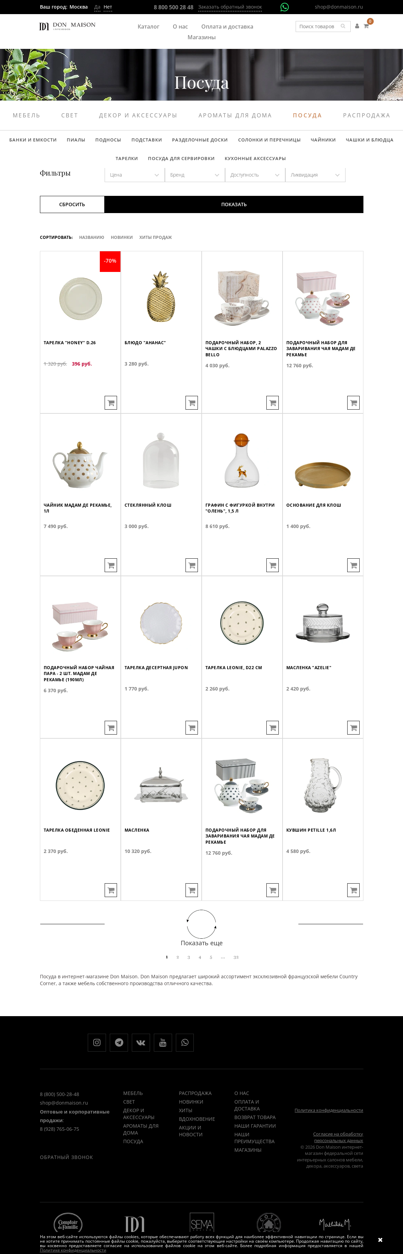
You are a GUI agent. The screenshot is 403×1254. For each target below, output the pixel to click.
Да (97, 6)
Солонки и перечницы (250, 142)
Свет (69, 115)
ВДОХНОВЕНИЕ (197, 1131)
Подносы (99, 142)
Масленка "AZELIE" (310, 698)
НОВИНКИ (191, 1114)
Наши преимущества (254, 1150)
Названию (91, 246)
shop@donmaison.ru (339, 6)
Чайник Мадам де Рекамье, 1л (80, 539)
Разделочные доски (184, 142)
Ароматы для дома (235, 115)
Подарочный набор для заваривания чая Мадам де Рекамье (320, 379)
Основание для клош (315, 536)
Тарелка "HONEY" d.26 (71, 373)
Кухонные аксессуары (237, 165)
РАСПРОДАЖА (195, 1105)
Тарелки (386, 142)
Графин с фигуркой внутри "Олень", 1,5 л (233, 539)
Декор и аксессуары (138, 115)
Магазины (202, 37)
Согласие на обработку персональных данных (338, 1149)
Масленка (138, 861)
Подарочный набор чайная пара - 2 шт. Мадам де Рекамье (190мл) (80, 704)
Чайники (300, 142)
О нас (180, 26)
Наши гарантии (255, 1138)
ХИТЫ (185, 1122)
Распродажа (367, 115)
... (223, 965)
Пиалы (69, 142)
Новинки (122, 246)
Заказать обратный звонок (230, 6)
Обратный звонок (66, 1180)
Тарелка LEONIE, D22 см (235, 698)
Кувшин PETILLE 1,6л (312, 861)
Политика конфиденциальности (329, 1122)
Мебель (27, 115)
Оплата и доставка (227, 26)
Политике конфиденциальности (73, 1250)
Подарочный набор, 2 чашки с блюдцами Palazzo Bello (234, 379)
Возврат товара (255, 1129)
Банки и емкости (29, 142)
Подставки (133, 142)
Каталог (148, 26)
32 (236, 965)
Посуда (307, 115)
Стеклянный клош (150, 536)
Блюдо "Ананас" (147, 373)
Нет (108, 6)
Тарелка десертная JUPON (158, 698)
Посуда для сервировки (167, 165)
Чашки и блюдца (344, 142)
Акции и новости (191, 1143)
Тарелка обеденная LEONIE (79, 861)
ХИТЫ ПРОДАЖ (155, 246)
